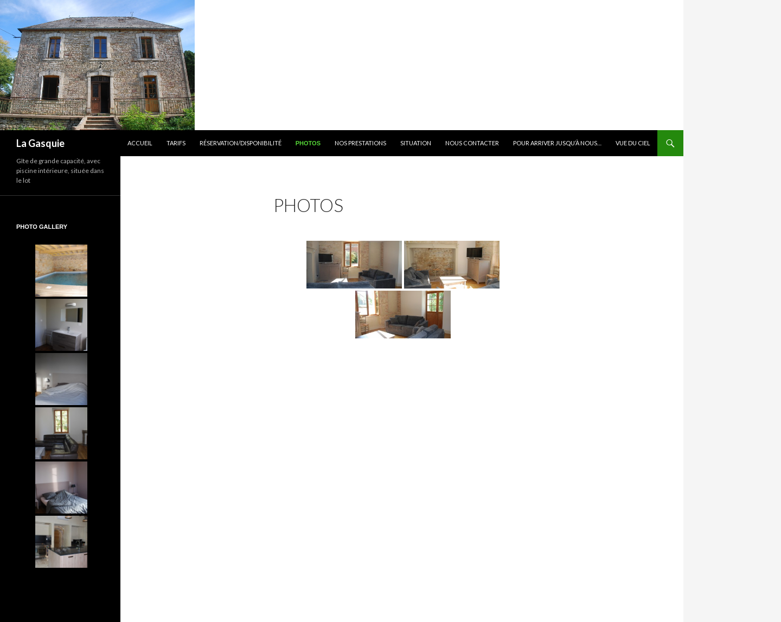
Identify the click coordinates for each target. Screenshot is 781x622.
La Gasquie (40, 143)
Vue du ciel (633, 142)
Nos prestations (360, 142)
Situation (415, 142)
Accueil (139, 142)
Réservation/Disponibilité (240, 142)
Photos (308, 143)
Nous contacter (472, 142)
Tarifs (176, 142)
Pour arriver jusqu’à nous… (557, 142)
